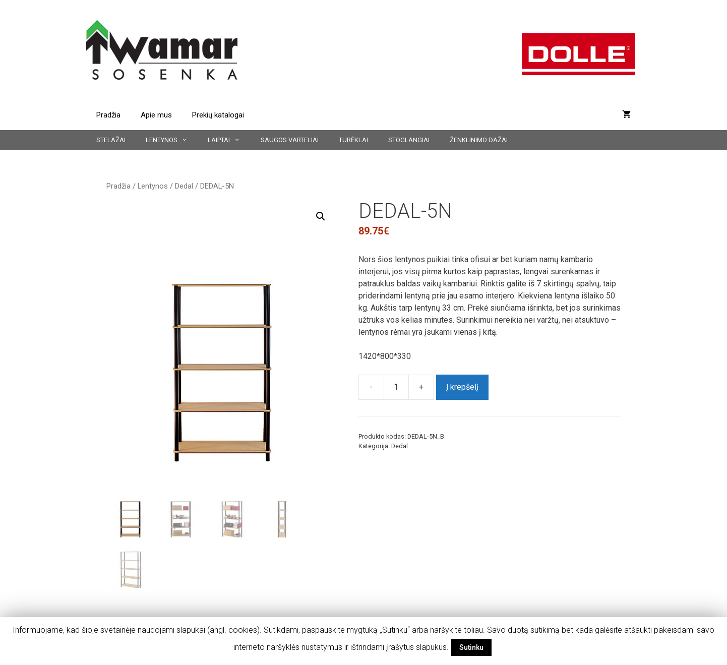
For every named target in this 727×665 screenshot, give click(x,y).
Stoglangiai (409, 140)
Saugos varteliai (290, 140)
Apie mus (156, 114)
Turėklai (353, 140)
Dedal (184, 186)
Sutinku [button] (471, 647)
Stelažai (111, 140)
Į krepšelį (462, 387)
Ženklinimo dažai (479, 140)
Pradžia (108, 114)
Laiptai (229, 140)
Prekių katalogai (218, 114)
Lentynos (172, 140)
